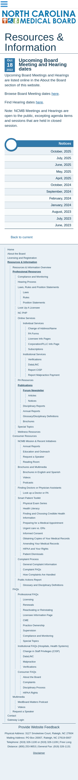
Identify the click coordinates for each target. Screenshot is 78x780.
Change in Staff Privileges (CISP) (41, 651)
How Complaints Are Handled (39, 574)
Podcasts (28, 482)
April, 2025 (63, 178)
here (54, 94)
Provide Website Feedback (39, 727)
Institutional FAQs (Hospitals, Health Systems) (43, 646)
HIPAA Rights (30, 692)
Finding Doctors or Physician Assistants (39, 487)
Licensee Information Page (38, 615)
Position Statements (34, 302)
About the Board (16, 253)
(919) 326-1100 (28, 742)
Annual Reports (31, 411)
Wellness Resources (29, 431)
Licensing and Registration (22, 257)
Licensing (28, 599)
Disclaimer (39, 752)
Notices (32, 400)
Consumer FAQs (27, 671)
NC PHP (22, 312)
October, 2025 (61, 151)
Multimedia (19, 696)
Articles (32, 395)
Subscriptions (35, 349)
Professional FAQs (28, 594)
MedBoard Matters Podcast (33, 702)
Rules (26, 297)
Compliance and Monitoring (33, 276)
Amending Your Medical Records (41, 543)
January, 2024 (61, 205)
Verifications (34, 359)
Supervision (29, 630)
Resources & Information (22, 262)
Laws (26, 292)
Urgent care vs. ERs (34, 528)
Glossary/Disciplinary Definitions (40, 416)
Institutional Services (34, 354)
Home (10, 249)
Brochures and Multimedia (32, 467)
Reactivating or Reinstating (38, 610)
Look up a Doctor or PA (36, 492)
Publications (25, 385)
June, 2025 (63, 165)
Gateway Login (15, 719)
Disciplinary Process (34, 687)
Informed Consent (33, 533)
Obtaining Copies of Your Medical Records (46, 538)
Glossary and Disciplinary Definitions (43, 585)
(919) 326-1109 (49, 742)
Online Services (26, 318)
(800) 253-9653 (27, 746)
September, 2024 (58, 191)
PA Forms (33, 333)
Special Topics (26, 426)
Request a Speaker (33, 456)
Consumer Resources (25, 436)
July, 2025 (64, 158)
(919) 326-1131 (62, 746)
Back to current (18, 237)
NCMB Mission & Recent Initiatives (37, 441)
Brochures (28, 421)
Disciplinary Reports (34, 406)
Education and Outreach (36, 451)
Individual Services (33, 323)
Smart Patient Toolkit (29, 498)
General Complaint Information (40, 564)
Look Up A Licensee (29, 307)
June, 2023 (63, 225)
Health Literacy (31, 508)
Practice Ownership (34, 625)
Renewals (28, 604)
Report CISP (35, 369)
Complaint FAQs (32, 569)
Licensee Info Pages (39, 338)
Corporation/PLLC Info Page (43, 344)
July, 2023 (64, 218)
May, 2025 (63, 171)
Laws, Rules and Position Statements (38, 287)
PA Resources (25, 380)
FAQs (16, 589)
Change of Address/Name (42, 328)
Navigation (39, 4)
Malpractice (29, 661)
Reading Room (31, 461)
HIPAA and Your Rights (35, 548)
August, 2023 (61, 211)
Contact (11, 715)
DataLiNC (33, 364)
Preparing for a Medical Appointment (43, 522)
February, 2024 (60, 198)
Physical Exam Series (35, 503)
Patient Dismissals (33, 554)
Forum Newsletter (33, 390)
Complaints (29, 682)
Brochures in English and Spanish (41, 472)
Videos (27, 477)
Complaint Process (28, 559)
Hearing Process (27, 281)
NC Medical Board (39, 17)
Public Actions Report (29, 579)
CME (25, 620)
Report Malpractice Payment (43, 375)
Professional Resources (27, 271)
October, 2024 (61, 185)
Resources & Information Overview (32, 267)
